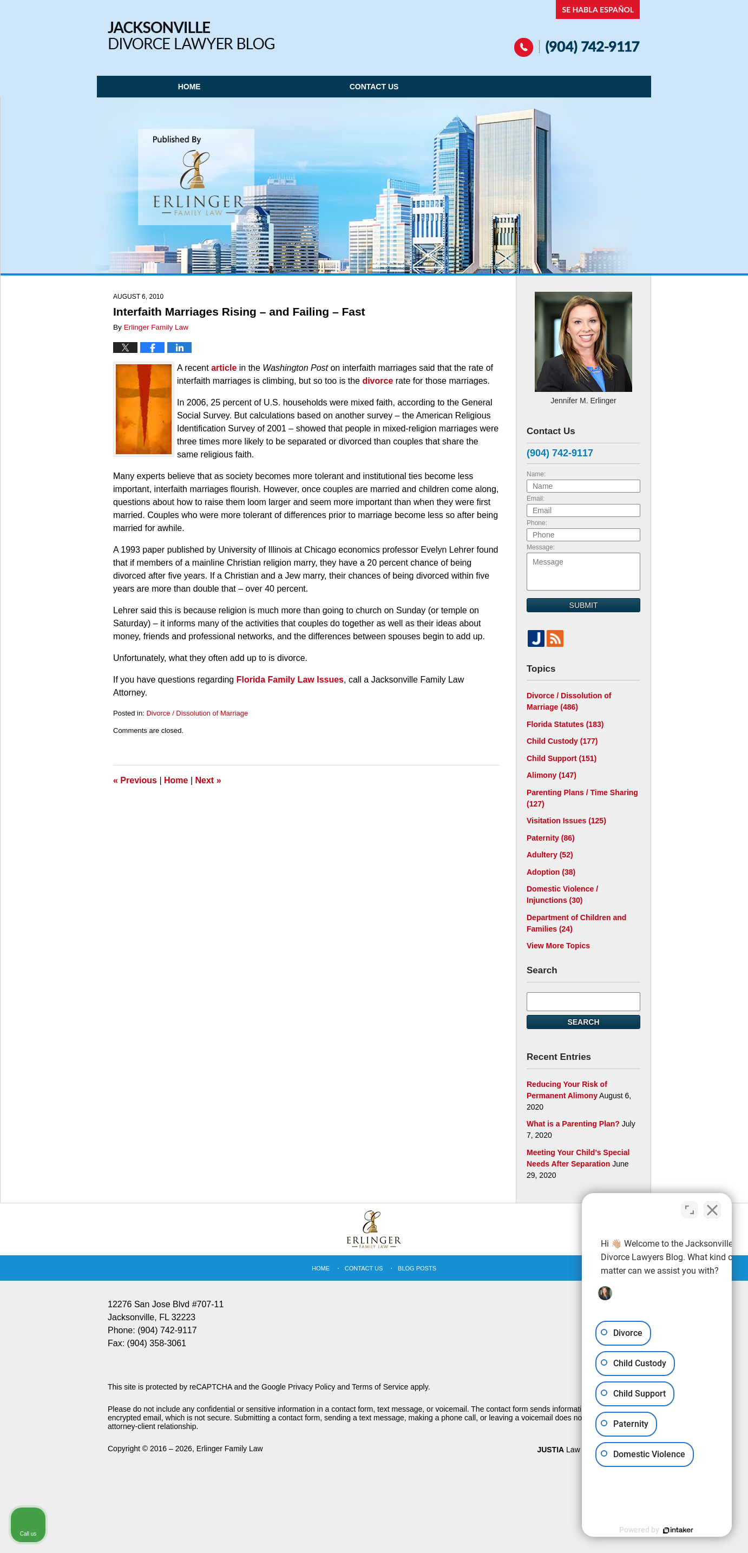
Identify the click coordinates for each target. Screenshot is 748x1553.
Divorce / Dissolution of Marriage (197, 713)
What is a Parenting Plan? (573, 1123)
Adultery (550, 854)
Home (189, 86)
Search (583, 1022)
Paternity (551, 838)
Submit (583, 605)
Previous (135, 780)
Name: (536, 474)
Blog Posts (417, 1268)
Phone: (537, 523)
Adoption (551, 872)
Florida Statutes (565, 724)
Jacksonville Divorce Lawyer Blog (191, 35)
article (224, 367)
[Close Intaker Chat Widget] (712, 1207)
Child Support (561, 758)
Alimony (551, 775)
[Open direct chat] (689, 1207)
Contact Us (374, 86)
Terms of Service (380, 1386)
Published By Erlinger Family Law (577, 28)
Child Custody (562, 741)
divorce (377, 380)
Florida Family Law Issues (290, 679)
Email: (535, 498)
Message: (541, 547)
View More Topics (558, 945)
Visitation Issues (566, 820)
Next (208, 780)
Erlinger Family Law (229, 1448)
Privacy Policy (311, 1386)
